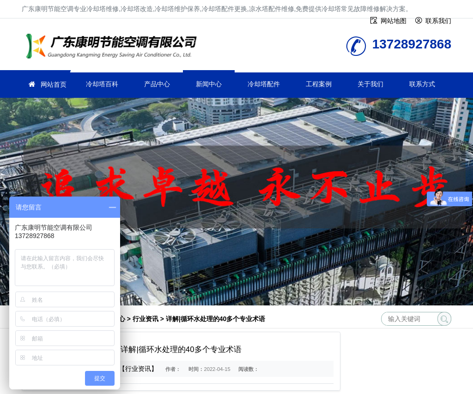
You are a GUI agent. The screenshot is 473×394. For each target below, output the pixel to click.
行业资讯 (145, 318)
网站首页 (54, 84)
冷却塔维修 (114, 47)
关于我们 (370, 84)
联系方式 (422, 84)
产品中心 (157, 84)
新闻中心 (209, 84)
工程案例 (319, 84)
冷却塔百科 (102, 84)
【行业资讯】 (138, 368)
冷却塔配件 (264, 84)
